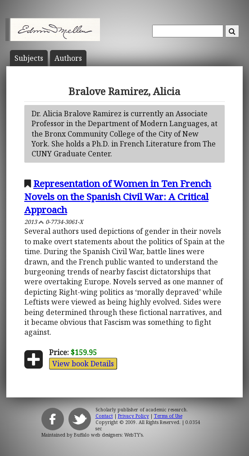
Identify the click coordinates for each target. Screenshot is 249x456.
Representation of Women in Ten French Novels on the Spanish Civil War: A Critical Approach (117, 196)
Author (68, 58)
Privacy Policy (133, 416)
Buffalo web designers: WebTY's (108, 435)
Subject (28, 58)
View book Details (83, 364)
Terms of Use (168, 416)
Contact (104, 416)
